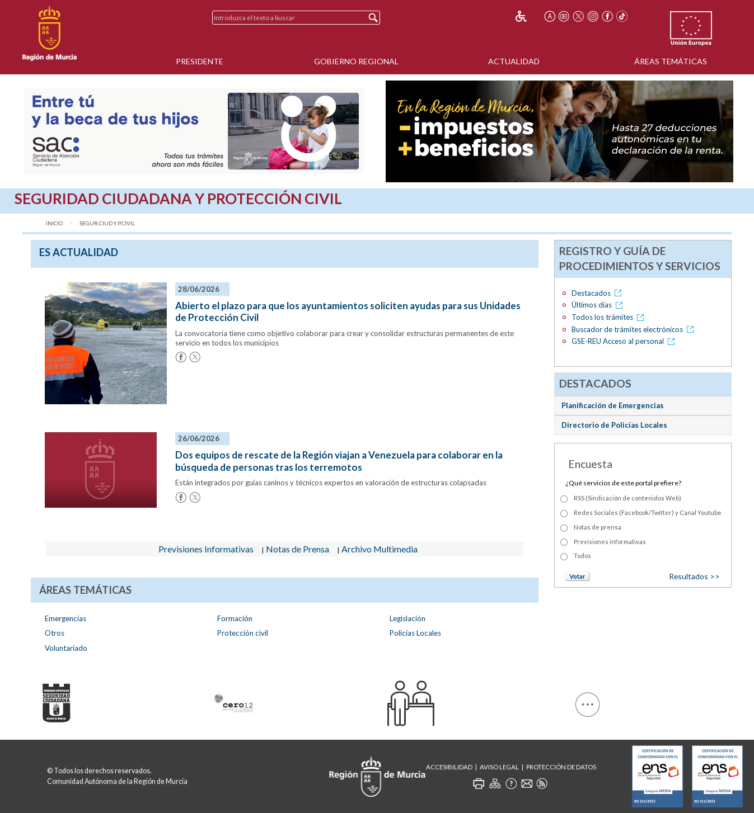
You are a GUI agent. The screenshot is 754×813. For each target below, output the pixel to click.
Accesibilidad (449, 767)
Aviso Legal (499, 767)
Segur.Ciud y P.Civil (107, 223)
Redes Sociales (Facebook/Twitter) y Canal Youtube (648, 512)
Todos (582, 555)
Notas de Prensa (297, 548)
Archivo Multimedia (379, 548)
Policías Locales (415, 632)
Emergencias (65, 618)
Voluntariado (66, 648)
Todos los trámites (610, 317)
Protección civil (242, 632)
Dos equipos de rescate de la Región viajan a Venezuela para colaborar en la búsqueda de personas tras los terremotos (339, 461)
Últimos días (599, 304)
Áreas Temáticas (670, 61)
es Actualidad (78, 252)
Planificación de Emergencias (612, 405)
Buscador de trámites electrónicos (634, 329)
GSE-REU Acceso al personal (625, 341)
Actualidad (514, 61)
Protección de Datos (561, 767)
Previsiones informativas (610, 541)
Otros (54, 632)
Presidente (199, 61)
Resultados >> (694, 576)
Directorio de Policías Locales (614, 424)
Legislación (407, 618)
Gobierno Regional (356, 61)
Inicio (54, 223)
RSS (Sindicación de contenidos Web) (627, 498)
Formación (234, 618)
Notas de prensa (597, 527)
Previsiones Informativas (206, 548)
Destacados (598, 293)
